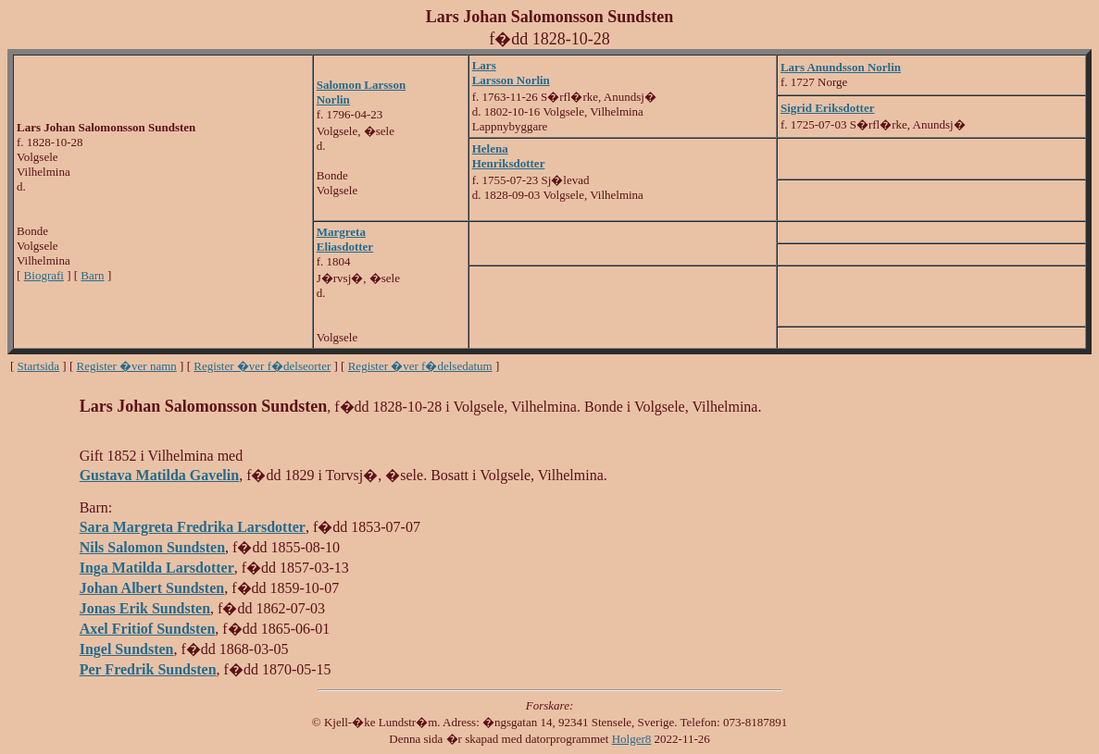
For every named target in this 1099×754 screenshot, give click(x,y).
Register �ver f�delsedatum (420, 366)
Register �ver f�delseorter (262, 366)
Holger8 (632, 739)
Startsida (39, 366)
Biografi (44, 275)
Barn (92, 275)
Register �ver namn (127, 366)
